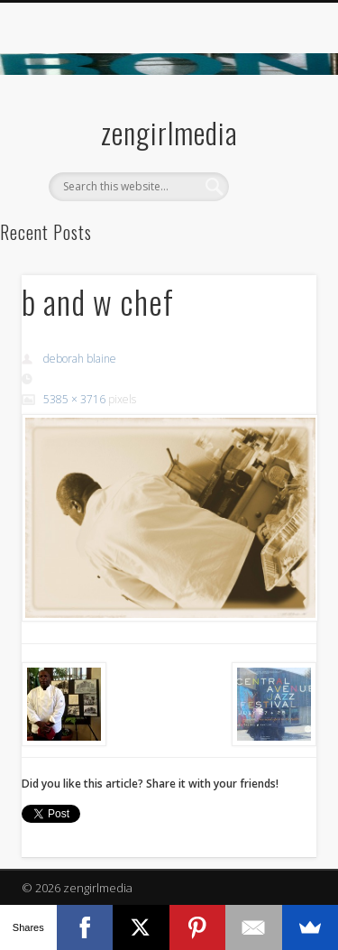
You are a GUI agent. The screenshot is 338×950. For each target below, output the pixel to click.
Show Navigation (273, 161)
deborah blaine (79, 358)
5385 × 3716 (74, 399)
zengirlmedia (169, 132)
